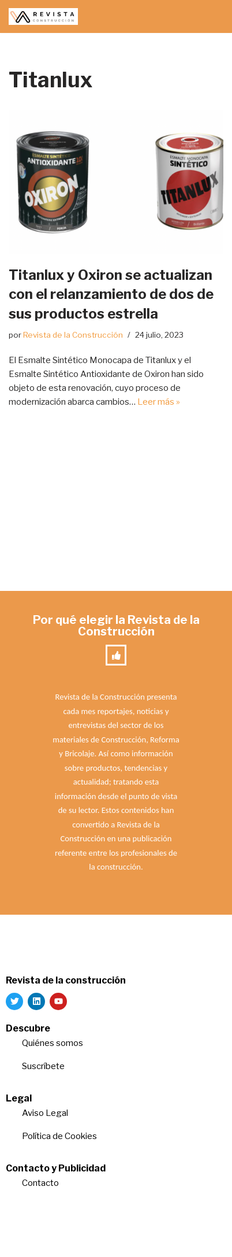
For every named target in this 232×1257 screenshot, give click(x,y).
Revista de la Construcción (73, 334)
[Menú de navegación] (209, 17)
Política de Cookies (59, 1136)
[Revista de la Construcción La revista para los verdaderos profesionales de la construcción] (43, 16)
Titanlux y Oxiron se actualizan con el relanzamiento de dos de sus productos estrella (111, 294)
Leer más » (158, 402)
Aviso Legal (45, 1113)
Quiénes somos (52, 1043)
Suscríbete (44, 1066)
